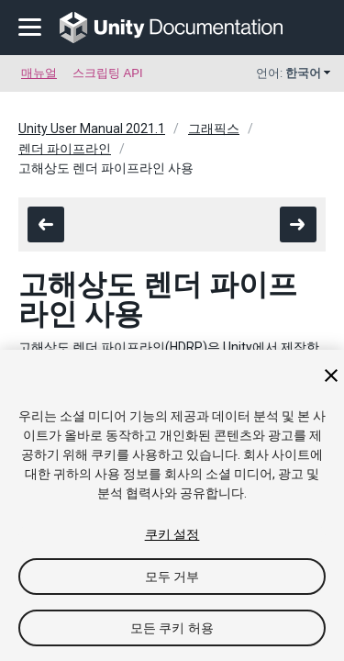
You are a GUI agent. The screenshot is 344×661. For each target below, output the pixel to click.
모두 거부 (172, 576)
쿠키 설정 (172, 534)
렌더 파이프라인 (64, 148)
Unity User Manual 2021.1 (91, 128)
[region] (172, 505)
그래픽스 (213, 128)
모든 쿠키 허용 (172, 628)
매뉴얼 (39, 73)
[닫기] (331, 375)
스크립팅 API (107, 73)
